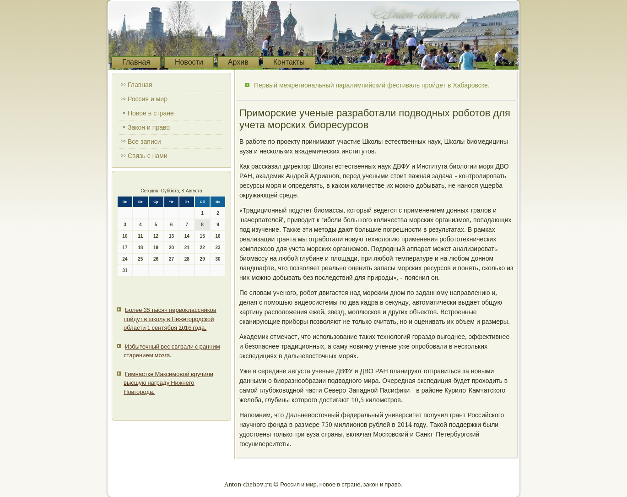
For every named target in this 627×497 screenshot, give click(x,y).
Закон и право (149, 127)
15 (202, 236)
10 (124, 236)
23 (217, 247)
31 (124, 270)
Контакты (289, 62)
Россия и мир (148, 99)
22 (202, 247)
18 (140, 247)
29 (202, 259)
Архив (238, 62)
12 (155, 236)
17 (124, 247)
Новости (189, 62)
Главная (136, 62)
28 (186, 259)
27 (171, 259)
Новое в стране (151, 113)
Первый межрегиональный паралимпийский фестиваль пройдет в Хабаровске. (372, 85)
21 (186, 247)
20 (171, 247)
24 (124, 259)
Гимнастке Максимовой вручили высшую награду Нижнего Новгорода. (168, 383)
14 (186, 236)
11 (140, 236)
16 (217, 236)
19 (155, 247)
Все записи (144, 141)
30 (217, 259)
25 (140, 259)
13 (171, 236)
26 (155, 259)
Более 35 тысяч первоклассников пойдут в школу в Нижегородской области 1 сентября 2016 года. (170, 318)
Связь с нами (148, 155)
